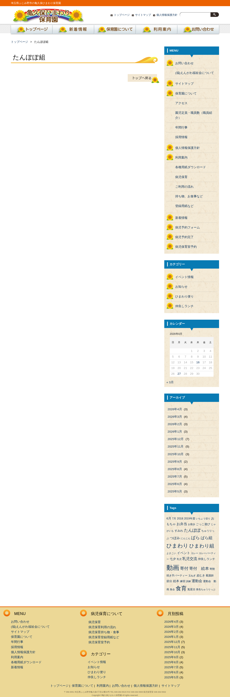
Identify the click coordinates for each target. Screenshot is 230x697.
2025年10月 (176, 454)
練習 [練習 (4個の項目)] (182, 581)
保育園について (115, 30)
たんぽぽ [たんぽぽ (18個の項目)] (192, 530)
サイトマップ (143, 15)
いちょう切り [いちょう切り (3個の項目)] (203, 518)
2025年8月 (175, 469)
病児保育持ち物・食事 (103, 632)
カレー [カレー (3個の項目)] (194, 553)
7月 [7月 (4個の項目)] (174, 518)
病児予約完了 (184, 237)
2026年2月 (175, 424)
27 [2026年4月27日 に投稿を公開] (179, 373)
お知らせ (181, 286)
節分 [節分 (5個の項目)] (169, 581)
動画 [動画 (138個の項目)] (172, 567)
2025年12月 (176, 439)
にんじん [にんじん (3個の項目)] (185, 538)
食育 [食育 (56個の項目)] (181, 588)
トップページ (122, 15)
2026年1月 (175, 431)
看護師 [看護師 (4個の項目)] (210, 575)
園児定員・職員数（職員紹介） (193, 115)
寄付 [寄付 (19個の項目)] (184, 568)
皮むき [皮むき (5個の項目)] (200, 575)
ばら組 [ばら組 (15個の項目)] (206, 538)
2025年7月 (175, 476)
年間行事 (181, 127)
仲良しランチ (184, 306)
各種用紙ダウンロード (190, 167)
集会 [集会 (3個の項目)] (172, 589)
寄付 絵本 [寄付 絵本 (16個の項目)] (199, 568)
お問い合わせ (198, 30)
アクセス (181, 103)
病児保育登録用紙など (103, 637)
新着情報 (73, 30)
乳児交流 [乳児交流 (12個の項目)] (189, 559)
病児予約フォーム (187, 227)
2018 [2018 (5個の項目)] (180, 518)
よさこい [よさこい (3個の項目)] (171, 553)
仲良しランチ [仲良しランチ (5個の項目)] (206, 559)
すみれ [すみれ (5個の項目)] (179, 530)
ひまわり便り (184, 296)
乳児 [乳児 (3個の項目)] (179, 559)
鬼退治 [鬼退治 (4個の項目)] (191, 589)
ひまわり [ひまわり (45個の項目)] (177, 546)
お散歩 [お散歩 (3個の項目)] (191, 524)
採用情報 (181, 137)
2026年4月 (175, 409)
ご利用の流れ (184, 186)
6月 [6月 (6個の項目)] (168, 518)
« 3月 (170, 382)
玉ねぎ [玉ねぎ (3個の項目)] (192, 575)
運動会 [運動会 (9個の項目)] (197, 581)
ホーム (31, 30)
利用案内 (156, 30)
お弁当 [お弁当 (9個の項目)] (182, 524)
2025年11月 (176, 446)
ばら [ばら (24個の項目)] (195, 537)
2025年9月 (175, 461)
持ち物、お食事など (189, 196)
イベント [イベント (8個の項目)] (183, 553)
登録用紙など (184, 206)
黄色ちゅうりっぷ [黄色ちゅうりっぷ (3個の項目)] (205, 589)
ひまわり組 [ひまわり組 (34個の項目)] (201, 546)
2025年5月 (175, 491)
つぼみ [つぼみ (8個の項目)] (175, 538)
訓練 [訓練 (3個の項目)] (188, 581)
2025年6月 (175, 484)
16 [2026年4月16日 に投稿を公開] (198, 362)
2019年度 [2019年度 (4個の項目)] (189, 518)
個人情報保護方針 (166, 15)
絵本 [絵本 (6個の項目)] (176, 581)
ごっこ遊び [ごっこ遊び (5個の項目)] (203, 524)
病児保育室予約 (186, 246)
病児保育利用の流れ (102, 627)
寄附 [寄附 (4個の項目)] (212, 568)
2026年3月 (175, 416)
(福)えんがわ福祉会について (194, 73)
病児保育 (181, 177)
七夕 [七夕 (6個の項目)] (173, 559)
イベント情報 (184, 277)
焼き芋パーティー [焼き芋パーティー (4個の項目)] (177, 575)
